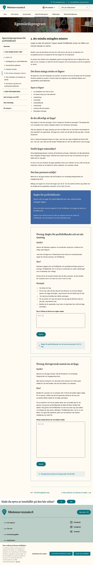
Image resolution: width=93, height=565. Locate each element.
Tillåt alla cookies (82, 553)
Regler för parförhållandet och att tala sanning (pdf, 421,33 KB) (60, 345)
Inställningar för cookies (39, 553)
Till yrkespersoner (58, 2)
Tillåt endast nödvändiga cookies (61, 553)
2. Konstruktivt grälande (12, 65)
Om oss (8, 528)
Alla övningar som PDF (11, 97)
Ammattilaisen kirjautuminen (78, 2)
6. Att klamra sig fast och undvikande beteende (12, 85)
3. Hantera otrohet (10, 69)
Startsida (7, 46)
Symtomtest (27, 14)
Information (15, 14)
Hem (5, 14)
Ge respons (7, 108)
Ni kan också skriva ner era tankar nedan (50, 420)
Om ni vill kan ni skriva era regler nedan (50, 311)
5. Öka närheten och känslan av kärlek (14, 78)
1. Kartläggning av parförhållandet (15, 61)
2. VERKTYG (8, 57)
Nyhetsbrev (9, 540)
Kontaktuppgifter (11, 534)
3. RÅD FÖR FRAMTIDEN (12, 91)
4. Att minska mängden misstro (15, 73)
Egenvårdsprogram (41, 14)
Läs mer (18, 561)
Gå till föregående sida (40, 492)
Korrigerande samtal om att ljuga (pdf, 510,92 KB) (57, 474)
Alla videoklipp (9, 103)
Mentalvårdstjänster (70, 14)
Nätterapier (56, 14)
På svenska (49, 8)
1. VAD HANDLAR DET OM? (13, 52)
